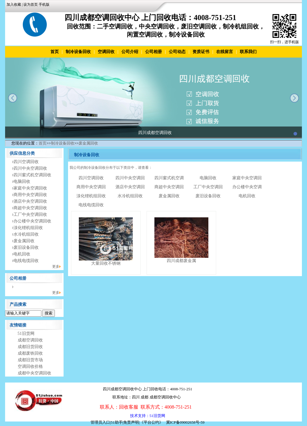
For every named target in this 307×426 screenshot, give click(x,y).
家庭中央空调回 (247, 178)
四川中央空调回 (130, 178)
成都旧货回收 (30, 346)
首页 (54, 51)
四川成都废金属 (181, 260)
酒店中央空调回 (130, 187)
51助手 (117, 422)
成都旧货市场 (30, 360)
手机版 (44, 4)
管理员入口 (100, 422)
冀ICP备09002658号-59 (185, 422)
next (294, 98)
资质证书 (200, 51)
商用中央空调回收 (30, 194)
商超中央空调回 (169, 187)
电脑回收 (21, 181)
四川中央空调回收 (30, 168)
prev (12, 98)
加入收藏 (14, 4)
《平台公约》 (151, 422)
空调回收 (106, 51)
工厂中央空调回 (208, 187)
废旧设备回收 (26, 247)
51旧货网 (26, 333)
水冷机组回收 (26, 234)
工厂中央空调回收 (30, 214)
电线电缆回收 (26, 260)
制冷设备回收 (78, 51)
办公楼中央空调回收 (32, 221)
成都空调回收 (30, 340)
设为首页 (30, 4)
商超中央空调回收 (30, 208)
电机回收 (21, 254)
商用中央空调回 (91, 187)
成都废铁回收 (30, 353)
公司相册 (153, 51)
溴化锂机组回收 (28, 227)
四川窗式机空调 (169, 178)
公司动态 (177, 51)
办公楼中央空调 (247, 187)
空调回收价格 (30, 366)
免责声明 (131, 422)
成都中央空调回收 (34, 373)
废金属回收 (88, 143)
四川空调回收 (26, 161)
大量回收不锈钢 (106, 263)
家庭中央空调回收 (30, 188)
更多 (55, 266)
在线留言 (224, 51)
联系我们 (248, 51)
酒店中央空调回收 (30, 201)
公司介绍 (129, 51)
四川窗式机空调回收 (32, 175)
